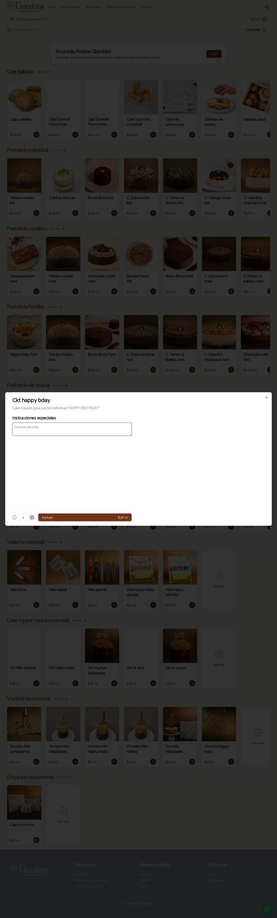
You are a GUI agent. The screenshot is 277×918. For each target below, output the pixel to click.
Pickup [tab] (163, 439)
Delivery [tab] (114, 439)
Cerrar (138, 490)
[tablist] (138, 439)
